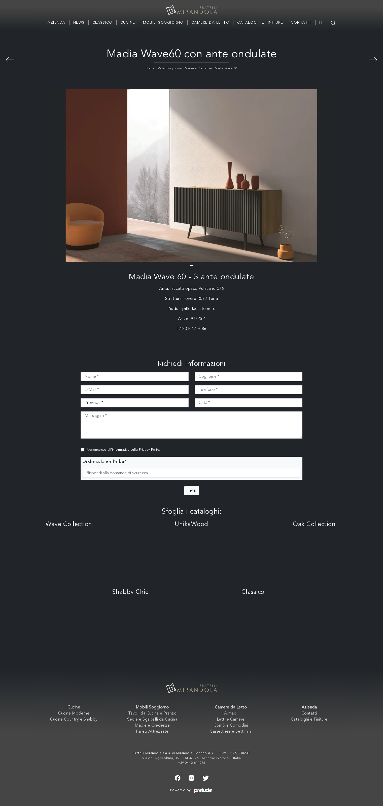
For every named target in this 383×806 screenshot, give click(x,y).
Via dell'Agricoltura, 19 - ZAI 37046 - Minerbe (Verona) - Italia (191, 758)
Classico (102, 22)
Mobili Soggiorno (163, 22)
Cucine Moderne (73, 714)
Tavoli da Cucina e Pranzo (152, 714)
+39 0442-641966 (191, 763)
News (79, 22)
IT (321, 22)
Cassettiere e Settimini (231, 732)
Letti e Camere (231, 720)
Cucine (127, 22)
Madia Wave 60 (226, 68)
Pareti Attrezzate (152, 732)
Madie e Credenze (198, 68)
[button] (191, 265)
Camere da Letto (210, 22)
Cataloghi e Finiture (260, 22)
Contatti (301, 22)
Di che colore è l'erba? (104, 462)
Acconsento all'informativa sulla (124, 449)
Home (150, 68)
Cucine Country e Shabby (74, 720)
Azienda (56, 22)
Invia (192, 491)
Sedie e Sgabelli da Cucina (152, 720)
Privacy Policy (150, 449)
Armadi (230, 714)
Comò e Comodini (231, 726)
